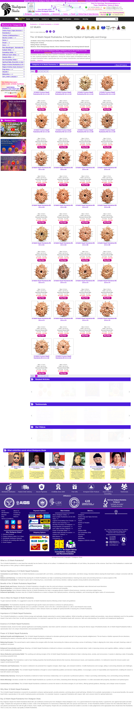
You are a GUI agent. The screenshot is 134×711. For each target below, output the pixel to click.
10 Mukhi (56, 24)
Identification (67, 19)
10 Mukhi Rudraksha (45, 24)
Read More (40, 60)
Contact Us (45, 19)
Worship (85, 19)
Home (28, 19)
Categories (56, 19)
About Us (36, 19)
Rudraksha (33, 24)
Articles (77, 19)
